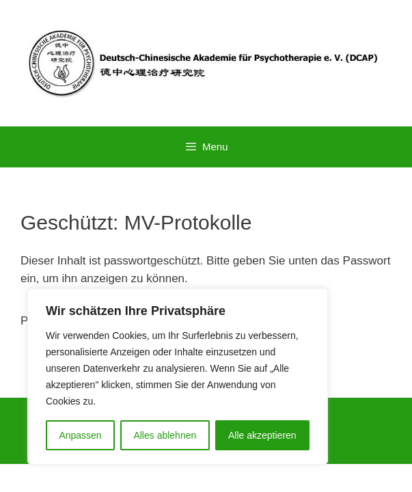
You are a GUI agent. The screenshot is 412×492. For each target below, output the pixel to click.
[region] (177, 376)
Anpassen (80, 435)
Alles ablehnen (164, 435)
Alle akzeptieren (262, 435)
